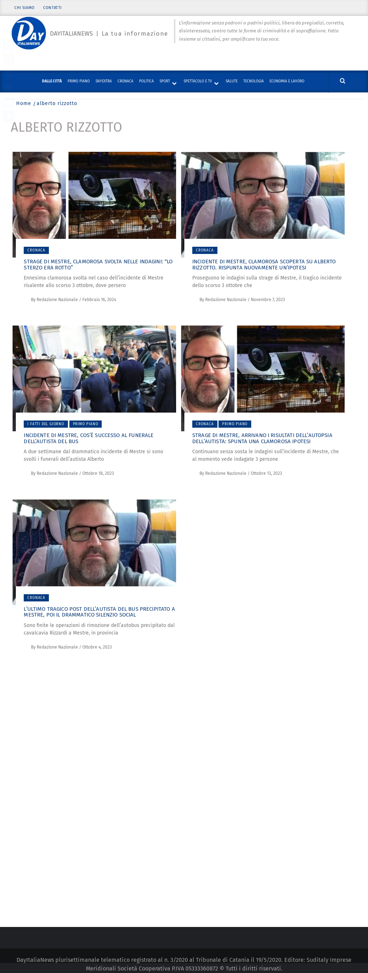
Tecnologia (253, 81)
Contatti (52, 8)
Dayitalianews (71, 33)
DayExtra (104, 81)
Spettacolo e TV (198, 81)
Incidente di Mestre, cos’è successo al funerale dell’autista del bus (88, 438)
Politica (146, 81)
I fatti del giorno (45, 424)
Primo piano (79, 81)
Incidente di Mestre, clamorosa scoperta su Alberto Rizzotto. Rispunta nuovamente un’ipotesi (264, 264)
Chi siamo (24, 8)
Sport (165, 81)
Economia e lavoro (287, 81)
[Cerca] (342, 81)
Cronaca (125, 81)
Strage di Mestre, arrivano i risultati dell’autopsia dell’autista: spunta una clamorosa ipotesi (262, 438)
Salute (232, 81)
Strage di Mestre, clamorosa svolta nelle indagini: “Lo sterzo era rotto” (98, 264)
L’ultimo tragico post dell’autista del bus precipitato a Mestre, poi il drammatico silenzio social (99, 612)
